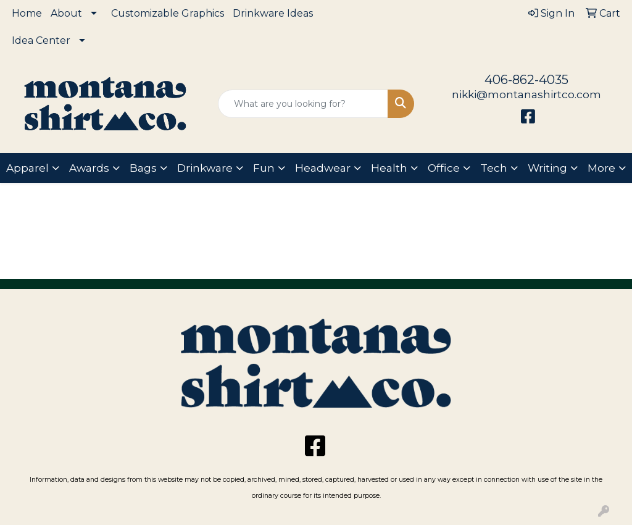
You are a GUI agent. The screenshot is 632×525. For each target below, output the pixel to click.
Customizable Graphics (167, 13)
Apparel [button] (27, 167)
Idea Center (41, 40)
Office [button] (444, 167)
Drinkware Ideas (273, 13)
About (66, 13)
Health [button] (389, 167)
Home (27, 13)
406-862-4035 (526, 79)
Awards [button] (89, 167)
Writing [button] (547, 167)
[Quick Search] (303, 104)
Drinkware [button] (205, 167)
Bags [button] (143, 167)
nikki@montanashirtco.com (526, 94)
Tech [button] (493, 167)
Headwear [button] (323, 167)
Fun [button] (264, 167)
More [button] (601, 167)
